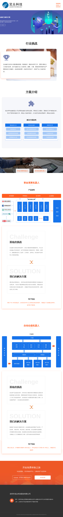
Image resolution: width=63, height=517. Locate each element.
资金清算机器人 (22, 171)
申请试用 (42, 477)
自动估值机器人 (40, 171)
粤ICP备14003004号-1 (42, 514)
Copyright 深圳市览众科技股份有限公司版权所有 (26, 514)
